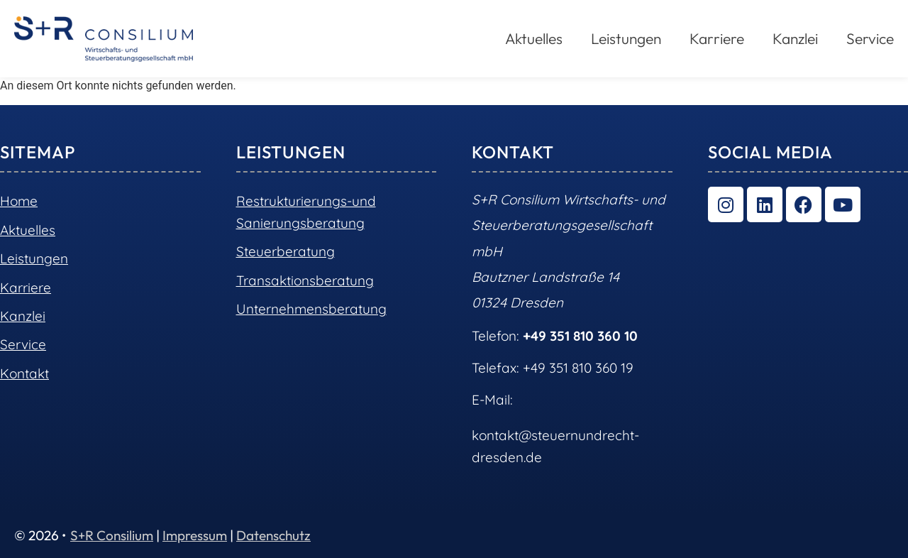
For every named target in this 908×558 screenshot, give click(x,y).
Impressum (194, 535)
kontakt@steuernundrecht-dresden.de (555, 446)
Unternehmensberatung (311, 308)
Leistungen (626, 38)
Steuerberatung (285, 251)
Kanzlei (795, 38)
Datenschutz (273, 535)
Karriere (717, 38)
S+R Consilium (111, 535)
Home (19, 200)
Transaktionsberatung (305, 280)
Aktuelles (534, 38)
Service (870, 38)
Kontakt (24, 373)
